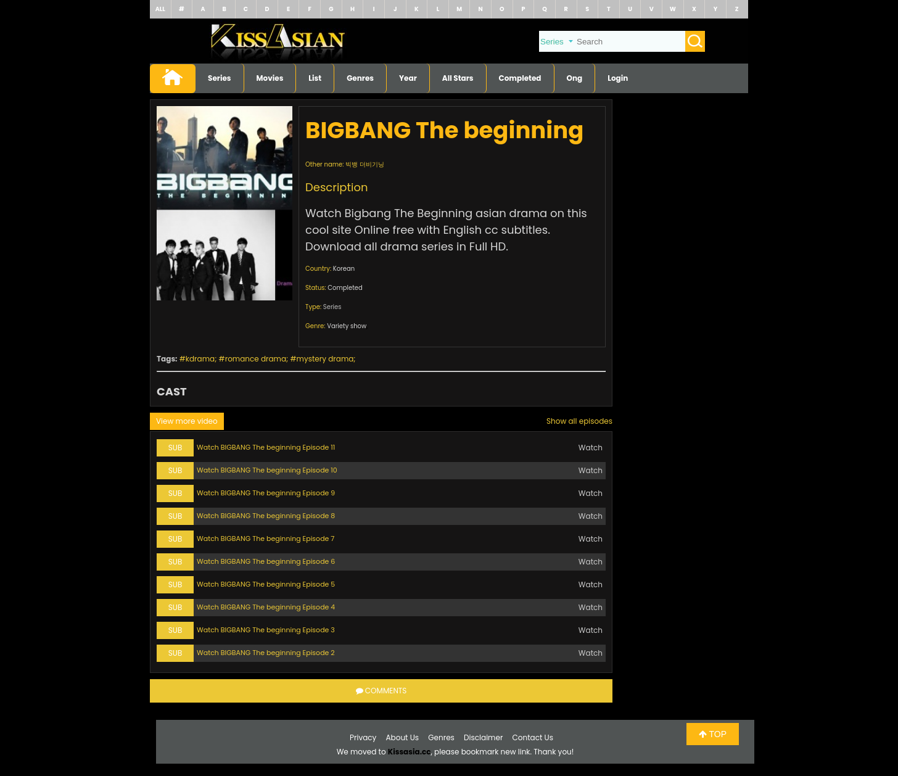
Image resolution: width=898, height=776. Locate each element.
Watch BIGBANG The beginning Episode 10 (267, 470)
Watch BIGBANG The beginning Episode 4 (266, 607)
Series (219, 78)
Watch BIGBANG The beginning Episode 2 (266, 653)
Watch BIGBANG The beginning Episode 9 (266, 493)
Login (618, 78)
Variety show (346, 326)
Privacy (363, 737)
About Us (402, 737)
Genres (360, 78)
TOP (713, 734)
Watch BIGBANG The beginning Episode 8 (266, 516)
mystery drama (325, 358)
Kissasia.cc (409, 751)
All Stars (458, 78)
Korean (344, 268)
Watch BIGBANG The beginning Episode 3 (266, 630)
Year (408, 78)
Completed (520, 78)
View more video (187, 421)
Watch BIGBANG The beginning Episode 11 (266, 447)
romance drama (255, 358)
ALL (160, 9)
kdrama (200, 358)
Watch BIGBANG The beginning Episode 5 (266, 584)
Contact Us (533, 737)
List (314, 78)
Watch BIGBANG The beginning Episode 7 (265, 538)
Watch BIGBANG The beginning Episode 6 (266, 561)
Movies (270, 78)
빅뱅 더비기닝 (364, 164)
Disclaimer (483, 737)
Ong (575, 78)
